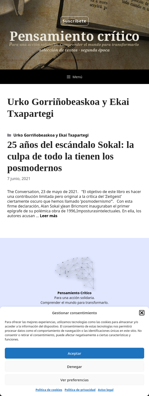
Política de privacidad (80, 390)
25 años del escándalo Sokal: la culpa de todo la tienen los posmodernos (70, 156)
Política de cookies (48, 390)
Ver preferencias (74, 379)
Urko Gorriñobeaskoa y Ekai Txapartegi (51, 135)
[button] (141, 312)
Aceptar (74, 353)
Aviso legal (105, 390)
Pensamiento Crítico (75, 293)
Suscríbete (75, 21)
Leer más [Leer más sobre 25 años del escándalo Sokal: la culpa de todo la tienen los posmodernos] (49, 215)
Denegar (74, 366)
